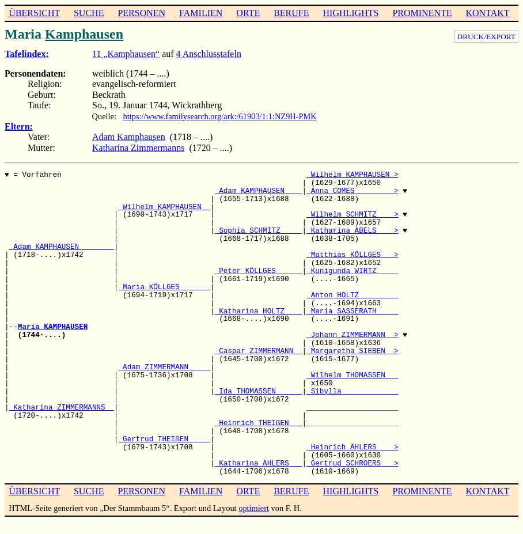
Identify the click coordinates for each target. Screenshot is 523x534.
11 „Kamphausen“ (126, 54)
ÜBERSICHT (34, 13)
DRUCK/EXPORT (486, 36)
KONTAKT (487, 13)
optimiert (253, 508)
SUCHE (89, 13)
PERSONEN (141, 13)
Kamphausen (84, 33)
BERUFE (291, 13)
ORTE (248, 13)
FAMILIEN (200, 13)
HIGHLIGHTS (351, 13)
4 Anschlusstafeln (208, 54)
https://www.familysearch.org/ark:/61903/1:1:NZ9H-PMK (220, 116)
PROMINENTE (422, 13)
